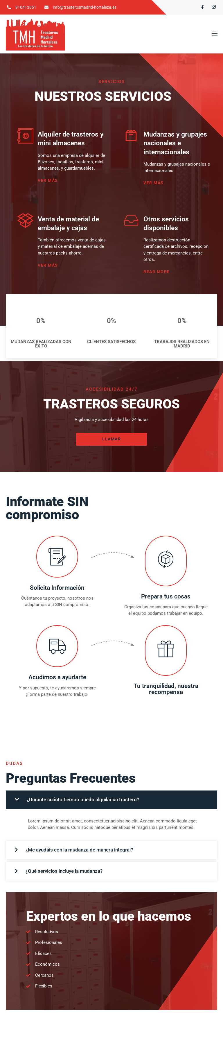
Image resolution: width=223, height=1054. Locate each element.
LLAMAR (111, 441)
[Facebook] (200, 7)
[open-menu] (213, 34)
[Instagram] (211, 7)
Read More (156, 274)
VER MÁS (48, 182)
